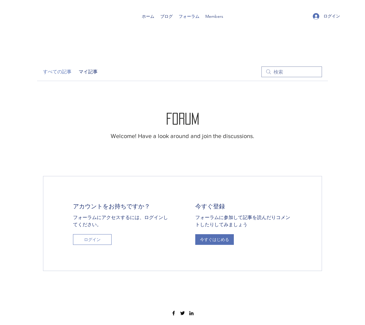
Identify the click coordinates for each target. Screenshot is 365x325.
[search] (291, 71)
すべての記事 (57, 71)
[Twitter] (182, 313)
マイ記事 (88, 71)
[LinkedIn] (191, 313)
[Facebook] (174, 313)
